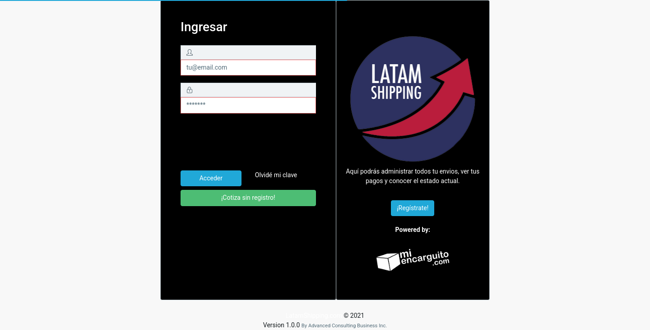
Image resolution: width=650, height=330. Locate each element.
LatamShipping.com (314, 315)
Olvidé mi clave (276, 175)
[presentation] (249, 142)
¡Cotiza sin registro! (248, 197)
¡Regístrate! (412, 208)
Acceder (211, 178)
